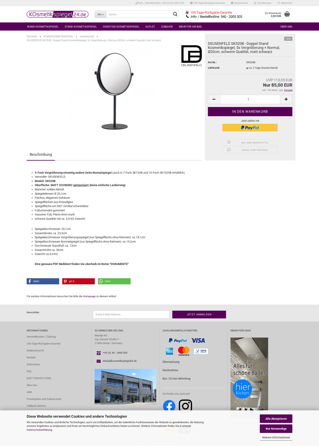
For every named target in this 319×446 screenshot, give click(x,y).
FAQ (29, 371)
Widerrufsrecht (35, 350)
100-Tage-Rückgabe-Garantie (207, 3)
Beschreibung (41, 154)
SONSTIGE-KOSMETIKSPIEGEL (121, 26)
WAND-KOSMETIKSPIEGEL (43, 26)
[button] (43, 281)
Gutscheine (33, 364)
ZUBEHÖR (167, 26)
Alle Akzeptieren (276, 418)
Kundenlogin (262, 3)
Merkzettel (284, 3)
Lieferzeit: (214, 67)
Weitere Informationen (276, 437)
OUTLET (150, 26)
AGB (29, 392)
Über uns (286, 26)
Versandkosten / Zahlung (41, 336)
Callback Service (36, 405)
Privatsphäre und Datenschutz (44, 399)
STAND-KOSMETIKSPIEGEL (81, 26)
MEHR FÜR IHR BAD (190, 26)
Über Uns (32, 385)
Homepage (89, 296)
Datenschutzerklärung (39, 429)
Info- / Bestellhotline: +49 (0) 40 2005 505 (159, 3)
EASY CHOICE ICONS (39, 378)
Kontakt (31, 357)
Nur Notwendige (276, 428)
